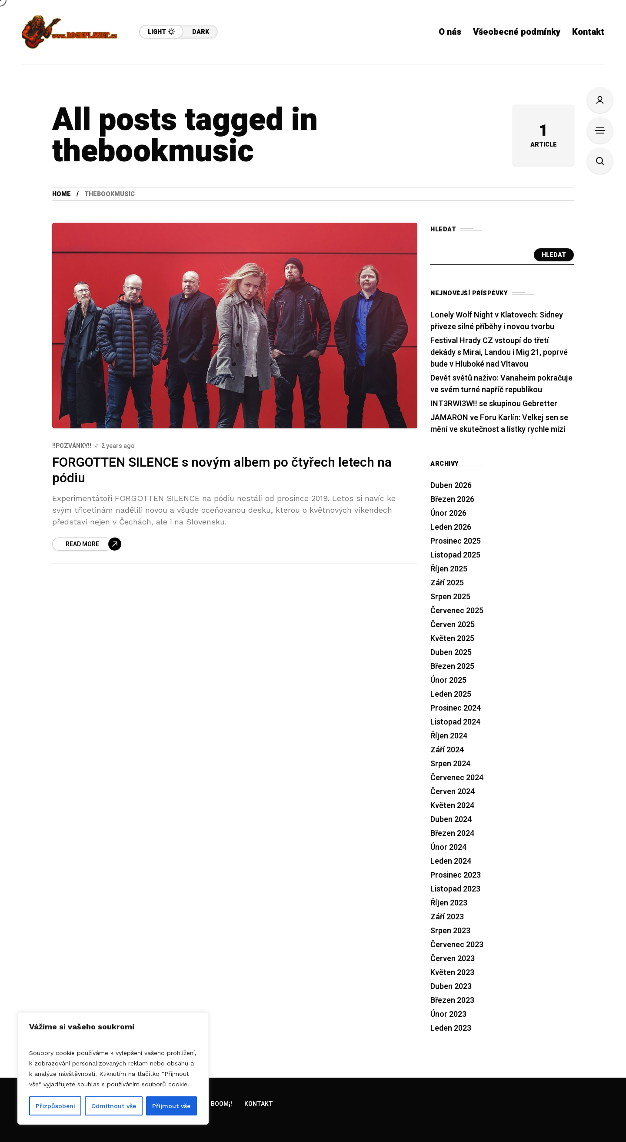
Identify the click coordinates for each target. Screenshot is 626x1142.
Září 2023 (447, 917)
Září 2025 (447, 583)
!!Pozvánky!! (71, 446)
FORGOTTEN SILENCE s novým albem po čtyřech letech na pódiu (222, 470)
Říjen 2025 (448, 569)
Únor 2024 (448, 847)
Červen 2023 (452, 959)
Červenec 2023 (456, 945)
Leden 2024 (450, 861)
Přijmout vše (171, 1105)
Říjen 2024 (448, 736)
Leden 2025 (450, 694)
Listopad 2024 (455, 722)
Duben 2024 (451, 819)
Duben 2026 (451, 485)
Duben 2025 (451, 652)
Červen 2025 (452, 625)
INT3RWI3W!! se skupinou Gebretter (493, 404)
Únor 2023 (448, 1014)
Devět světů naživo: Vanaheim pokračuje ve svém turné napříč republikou (501, 384)
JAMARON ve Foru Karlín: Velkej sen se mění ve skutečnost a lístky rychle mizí (499, 423)
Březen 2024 (452, 833)
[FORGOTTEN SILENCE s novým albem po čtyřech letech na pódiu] (86, 544)
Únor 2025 (448, 680)
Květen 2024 (452, 805)
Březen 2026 (452, 499)
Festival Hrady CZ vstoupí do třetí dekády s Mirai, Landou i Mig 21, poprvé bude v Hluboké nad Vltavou (499, 352)
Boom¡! (221, 1104)
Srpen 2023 (450, 931)
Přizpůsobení (55, 1105)
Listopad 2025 (455, 555)
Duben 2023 (451, 986)
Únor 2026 (448, 513)
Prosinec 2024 (455, 708)
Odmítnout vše (113, 1105)
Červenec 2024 (456, 778)
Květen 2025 (452, 638)
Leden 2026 (450, 527)
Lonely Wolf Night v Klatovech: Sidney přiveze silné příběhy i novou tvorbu (496, 321)
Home (61, 194)
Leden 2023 (450, 1028)
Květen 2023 (452, 972)
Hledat (554, 255)
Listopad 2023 (455, 889)
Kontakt (258, 1104)
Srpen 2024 (450, 764)
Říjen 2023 (448, 903)
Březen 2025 (452, 666)
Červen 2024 (452, 792)
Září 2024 (447, 750)
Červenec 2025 (456, 611)
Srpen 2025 (450, 597)
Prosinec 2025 (455, 541)
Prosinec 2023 (455, 875)
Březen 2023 (452, 1000)
